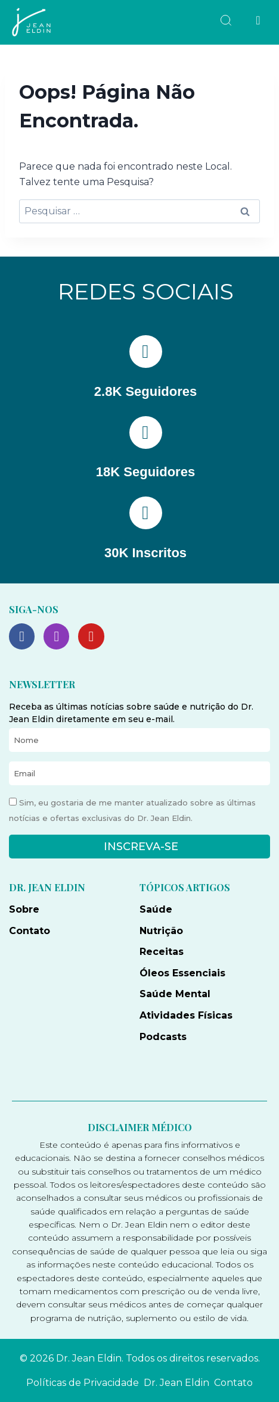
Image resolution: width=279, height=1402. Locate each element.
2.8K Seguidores (145, 391)
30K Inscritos (145, 552)
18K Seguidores (145, 471)
